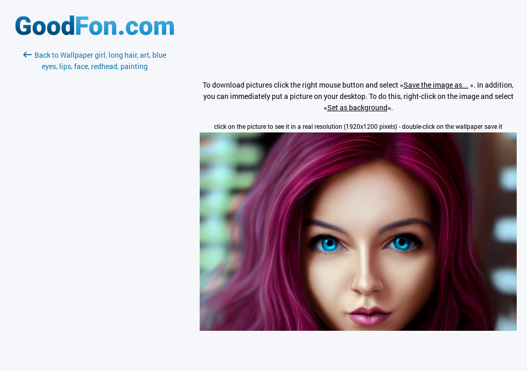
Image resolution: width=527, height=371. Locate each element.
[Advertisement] (94, 194)
